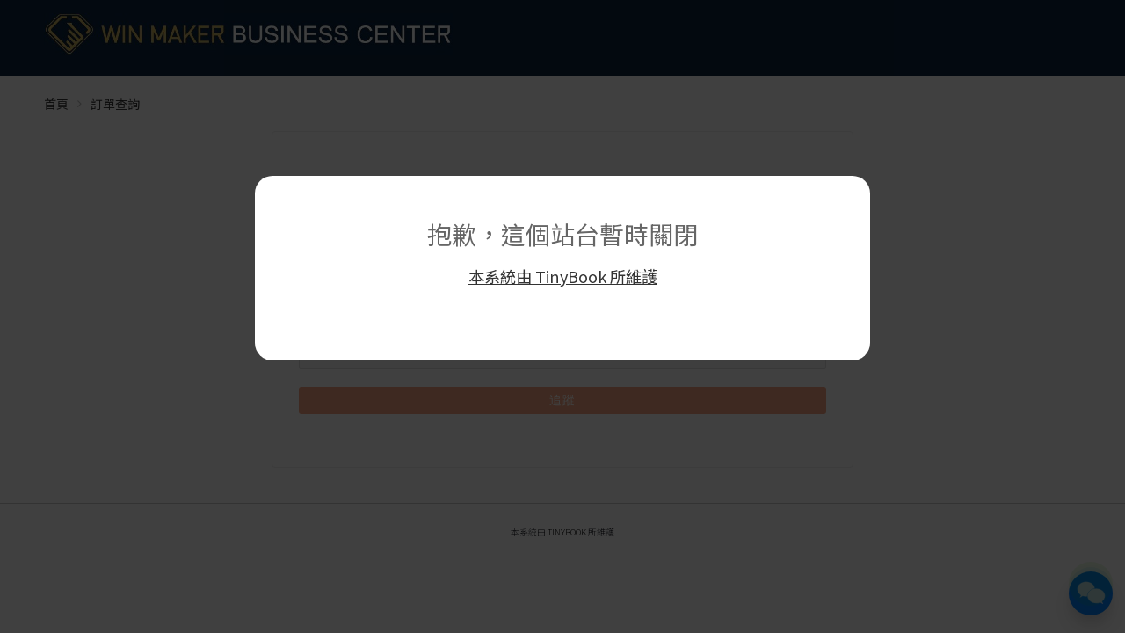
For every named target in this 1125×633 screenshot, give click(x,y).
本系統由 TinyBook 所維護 (562, 276)
